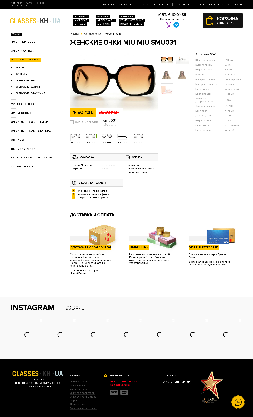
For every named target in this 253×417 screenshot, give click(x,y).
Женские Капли (28, 86)
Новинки (81, 16)
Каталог (125, 4)
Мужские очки (24, 104)
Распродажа (22, 166)
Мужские (81, 20)
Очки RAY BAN (23, 50)
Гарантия (216, 4)
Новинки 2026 (78, 381)
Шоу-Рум (108, 4)
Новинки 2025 (23, 41)
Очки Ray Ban (78, 385)
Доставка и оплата (190, 4)
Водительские (131, 24)
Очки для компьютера (31, 130)
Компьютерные (131, 20)
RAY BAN (103, 16)
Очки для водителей (30, 121)
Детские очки (23, 148)
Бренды (22, 73)
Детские (103, 24)
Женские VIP (25, 80)
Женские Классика (30, 93)
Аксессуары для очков (31, 157)
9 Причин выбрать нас (153, 4)
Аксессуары (106, 20)
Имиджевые (21, 112)
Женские (126, 16)
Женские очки (23, 59)
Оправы (80, 24)
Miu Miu (21, 67)
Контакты (235, 4)
